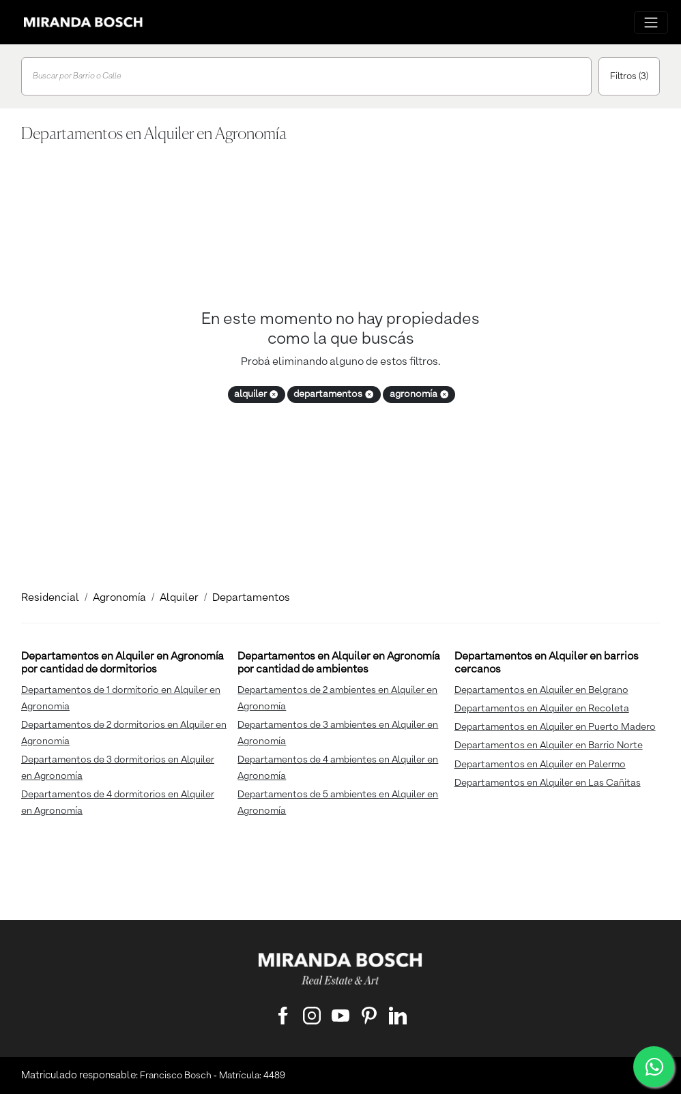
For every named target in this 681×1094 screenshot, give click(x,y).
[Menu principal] (651, 22)
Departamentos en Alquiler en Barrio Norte (548, 745)
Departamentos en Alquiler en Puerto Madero (555, 727)
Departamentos (251, 598)
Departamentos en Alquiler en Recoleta (541, 708)
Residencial (50, 598)
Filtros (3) (629, 76)
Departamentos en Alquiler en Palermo (540, 764)
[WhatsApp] (653, 1066)
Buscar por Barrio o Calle (77, 76)
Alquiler (179, 598)
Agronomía (119, 598)
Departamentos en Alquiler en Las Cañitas (547, 783)
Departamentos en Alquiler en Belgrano (541, 690)
